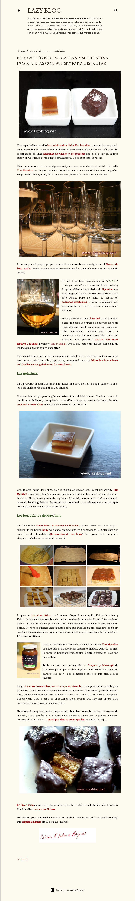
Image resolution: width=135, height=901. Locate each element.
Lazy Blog (44, 10)
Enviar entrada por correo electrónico (46, 51)
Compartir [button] (22, 859)
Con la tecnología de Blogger (67, 890)
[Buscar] (116, 9)
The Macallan (25, 170)
